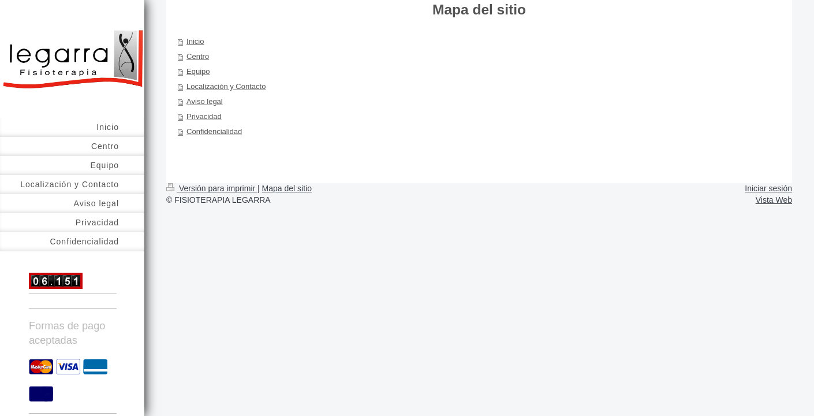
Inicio (195, 41)
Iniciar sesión (768, 188)
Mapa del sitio (287, 188)
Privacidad (204, 116)
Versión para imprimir (211, 188)
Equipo (198, 71)
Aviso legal (204, 101)
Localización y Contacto (226, 86)
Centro (197, 56)
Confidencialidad (214, 131)
